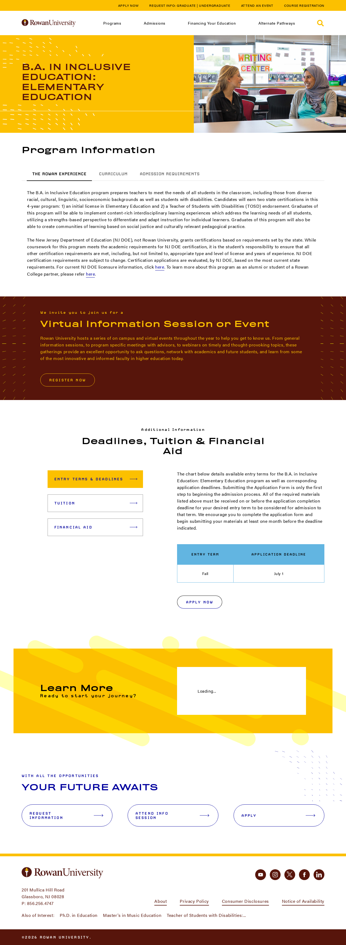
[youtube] (260, 874)
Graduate (186, 5)
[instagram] (275, 874)
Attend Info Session (172, 815)
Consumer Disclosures (245, 901)
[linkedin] (319, 874)
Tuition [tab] (95, 503)
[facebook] (304, 874)
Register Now (67, 380)
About (160, 901)
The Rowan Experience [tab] (59, 173)
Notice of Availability (303, 901)
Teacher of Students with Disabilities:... (206, 915)
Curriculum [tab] (113, 173)
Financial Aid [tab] (95, 527)
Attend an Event (257, 5)
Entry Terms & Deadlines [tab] (95, 479)
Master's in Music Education (132, 915)
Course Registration (304, 5)
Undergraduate (214, 5)
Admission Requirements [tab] (169, 173)
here (159, 267)
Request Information (66, 815)
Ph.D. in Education (79, 915)
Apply (278, 815)
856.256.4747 (40, 903)
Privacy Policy (194, 901)
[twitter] (289, 874)
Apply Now (128, 5)
